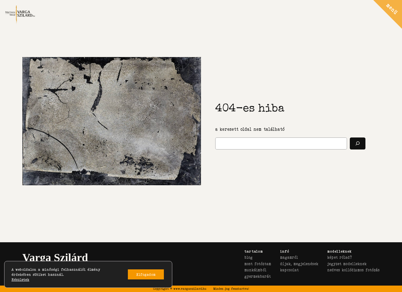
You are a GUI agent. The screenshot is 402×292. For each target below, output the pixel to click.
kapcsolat (289, 270)
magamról (289, 257)
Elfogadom (145, 274)
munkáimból (255, 270)
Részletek (20, 279)
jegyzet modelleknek (347, 264)
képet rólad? (339, 257)
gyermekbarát (257, 276)
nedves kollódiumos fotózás (353, 270)
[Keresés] (357, 143)
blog (248, 257)
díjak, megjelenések (299, 264)
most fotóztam (257, 264)
